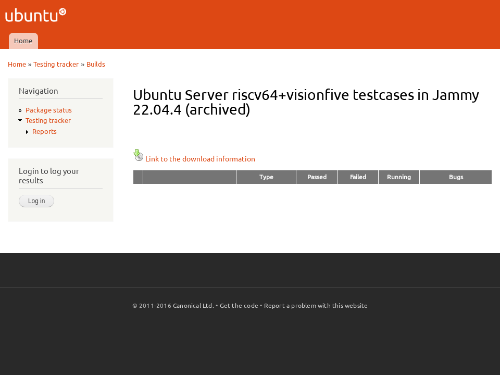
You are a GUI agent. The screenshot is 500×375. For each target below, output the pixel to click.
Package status (49, 110)
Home (23, 40)
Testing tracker (56, 64)
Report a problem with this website (316, 305)
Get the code (239, 305)
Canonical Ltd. (193, 305)
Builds (95, 64)
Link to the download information (194, 159)
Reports (44, 131)
